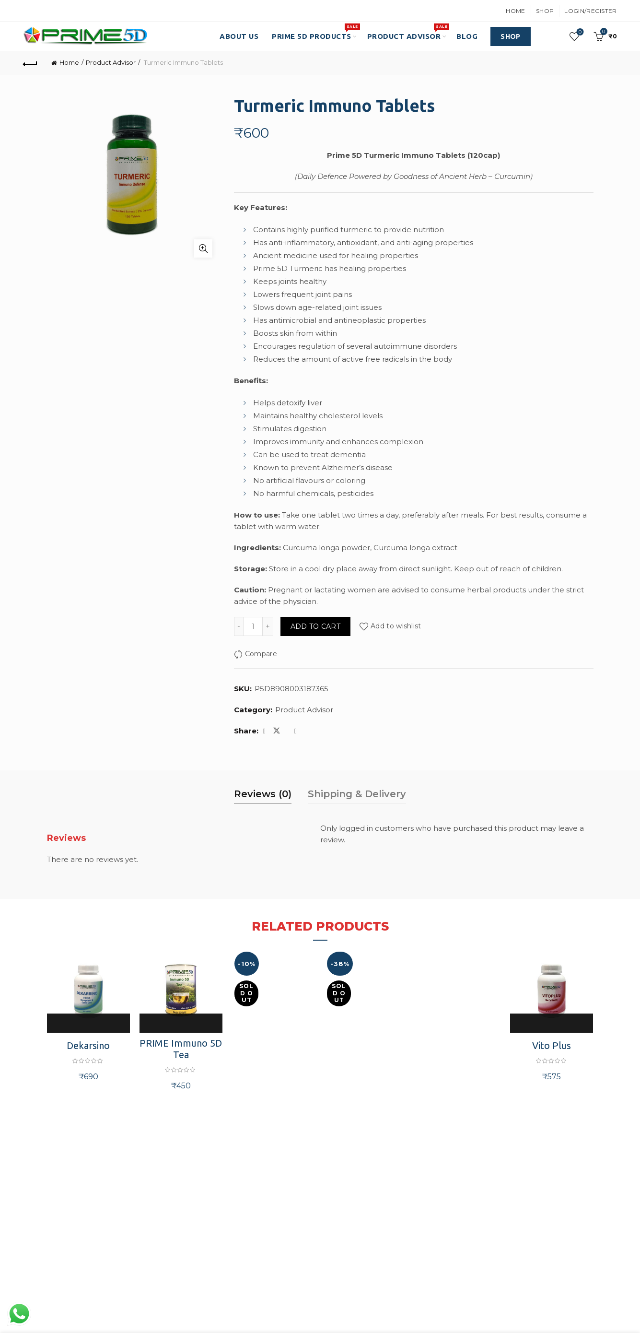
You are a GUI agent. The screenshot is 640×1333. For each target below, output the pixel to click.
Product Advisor (407, 31)
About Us (239, 36)
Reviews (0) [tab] (262, 794)
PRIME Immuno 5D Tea (181, 1049)
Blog (466, 36)
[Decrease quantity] (239, 626)
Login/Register (590, 10)
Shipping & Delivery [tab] (357, 794)
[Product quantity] (253, 626)
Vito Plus (551, 1045)
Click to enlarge (203, 248)
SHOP (510, 36)
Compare (261, 653)
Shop (545, 10)
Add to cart (315, 626)
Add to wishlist (396, 626)
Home (515, 10)
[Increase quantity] (268, 626)
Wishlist (579, 32)
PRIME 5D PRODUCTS (315, 31)
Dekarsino (88, 1045)
